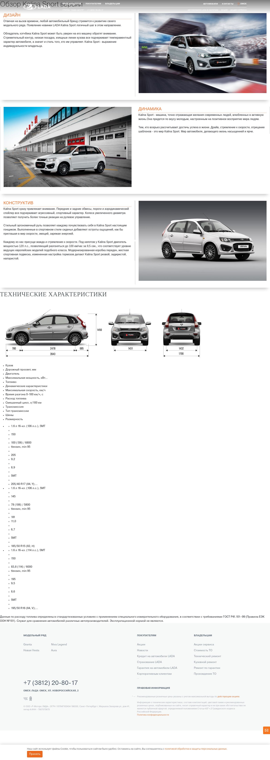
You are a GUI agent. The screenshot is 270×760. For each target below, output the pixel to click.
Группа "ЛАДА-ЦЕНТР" (73, 10)
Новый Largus (32, 656)
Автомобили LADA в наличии (203, 10)
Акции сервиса (238, 10)
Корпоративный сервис (209, 691)
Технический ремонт (207, 656)
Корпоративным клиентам (154, 674)
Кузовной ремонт (205, 662)
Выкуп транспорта (149, 685)
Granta (27, 644)
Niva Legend (59, 644)
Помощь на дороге (206, 685)
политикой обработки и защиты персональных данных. (196, 749)
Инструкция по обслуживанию (214, 680)
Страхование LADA (149, 662)
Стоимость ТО (203, 650)
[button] (72, 4)
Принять (34, 754)
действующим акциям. (228, 726)
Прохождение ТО (205, 674)
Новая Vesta (31, 650)
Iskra (54, 656)
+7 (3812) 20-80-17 (50, 713)
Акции (224, 10)
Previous (136, 53)
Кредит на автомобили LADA (156, 656)
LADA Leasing (145, 703)
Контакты (143, 680)
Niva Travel (30, 662)
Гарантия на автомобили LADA (157, 668)
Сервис (142, 691)
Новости (142, 650)
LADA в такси (145, 697)
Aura (54, 650)
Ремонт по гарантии (207, 668)
